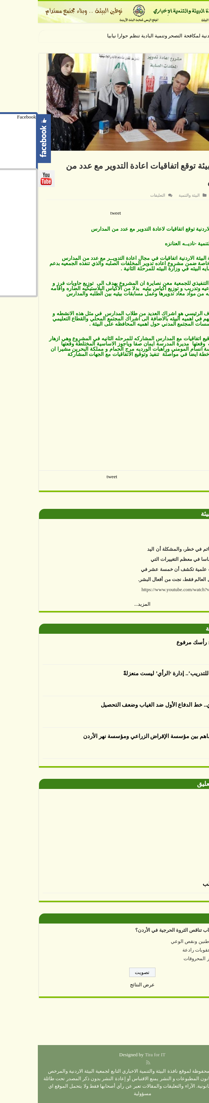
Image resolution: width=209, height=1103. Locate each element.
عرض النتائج (104, 984)
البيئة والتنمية (151, 195)
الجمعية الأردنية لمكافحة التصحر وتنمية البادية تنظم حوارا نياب (131, 36)
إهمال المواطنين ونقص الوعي (163, 941)
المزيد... (104, 604)
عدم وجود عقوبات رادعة (169, 950)
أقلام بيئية (180, 628)
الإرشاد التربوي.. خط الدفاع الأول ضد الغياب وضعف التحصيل (134, 705)
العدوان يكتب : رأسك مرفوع (171, 642)
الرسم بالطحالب (184, 884)
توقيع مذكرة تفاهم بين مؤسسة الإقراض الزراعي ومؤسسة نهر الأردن (124, 736)
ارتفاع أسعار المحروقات (170, 958)
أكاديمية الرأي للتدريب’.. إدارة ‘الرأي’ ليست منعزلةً (144, 673)
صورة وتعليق (176, 783)
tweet (78, 213)
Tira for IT (117, 1054)
